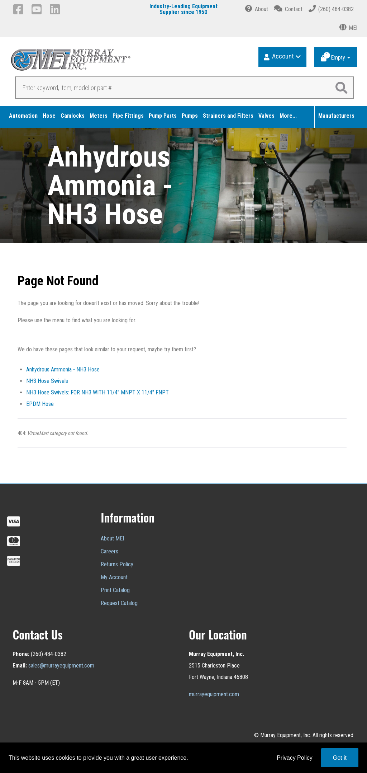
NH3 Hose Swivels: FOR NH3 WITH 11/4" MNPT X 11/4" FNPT (97, 392)
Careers (109, 551)
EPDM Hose (40, 403)
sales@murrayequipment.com (61, 665)
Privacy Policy (295, 758)
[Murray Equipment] (98, 62)
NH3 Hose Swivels (47, 381)
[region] (183, 185)
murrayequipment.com (214, 694)
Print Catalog (115, 590)
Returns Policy (117, 564)
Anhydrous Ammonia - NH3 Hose (63, 369)
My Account (114, 577)
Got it (340, 758)
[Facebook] (19, 9)
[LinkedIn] (56, 9)
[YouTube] (37, 9)
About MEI (112, 538)
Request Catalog (119, 603)
